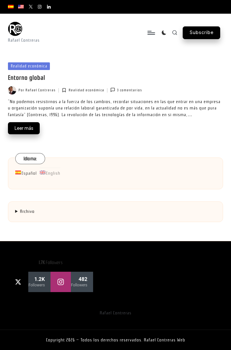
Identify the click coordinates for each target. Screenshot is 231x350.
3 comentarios (126, 90)
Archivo (27, 211)
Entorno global (26, 77)
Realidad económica (29, 66)
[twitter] (29, 282)
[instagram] (72, 282)
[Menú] (150, 33)
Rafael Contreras (116, 313)
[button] (201, 32)
